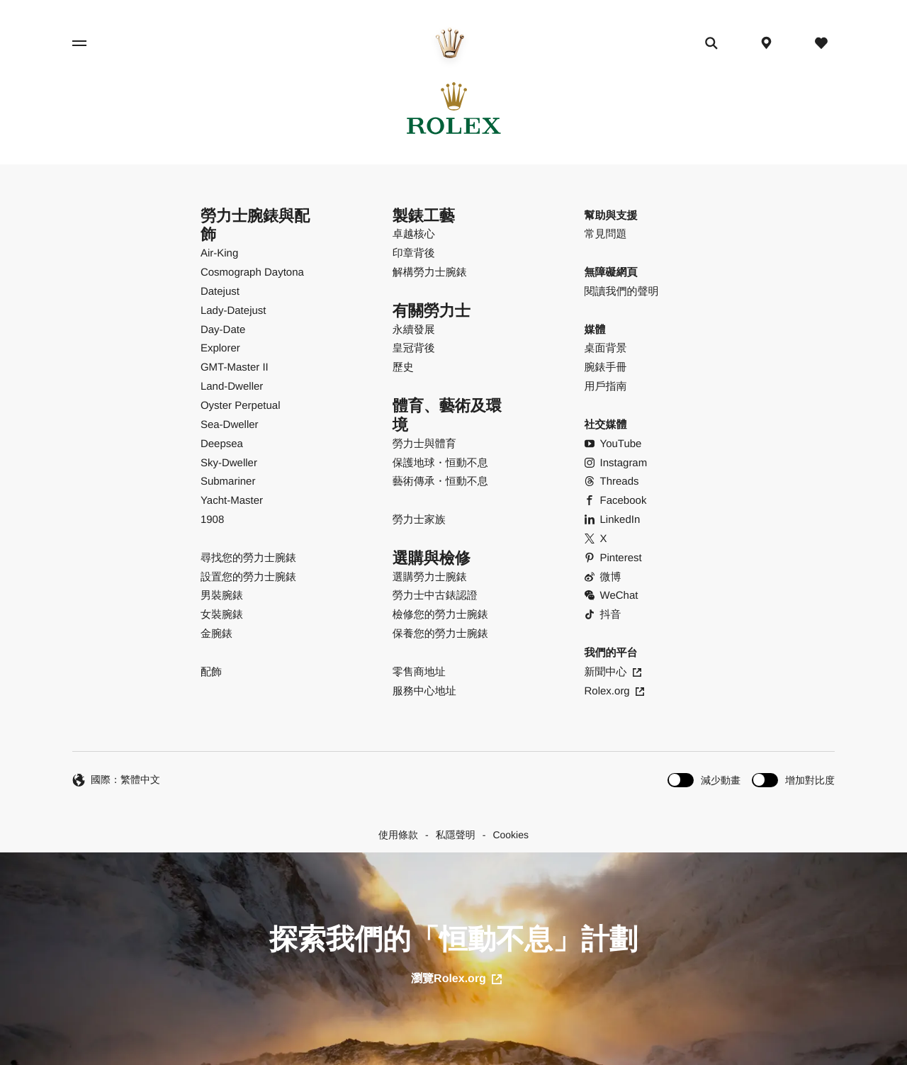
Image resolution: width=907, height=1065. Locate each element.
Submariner (228, 481)
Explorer (220, 348)
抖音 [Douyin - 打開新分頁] (603, 615)
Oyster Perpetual (241, 406)
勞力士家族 (419, 520)
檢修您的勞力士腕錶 (440, 615)
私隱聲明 (455, 834)
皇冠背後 (414, 348)
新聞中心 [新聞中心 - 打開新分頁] (613, 672)
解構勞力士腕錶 (430, 272)
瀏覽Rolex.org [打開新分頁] (456, 979)
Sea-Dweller (230, 425)
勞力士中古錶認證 (435, 596)
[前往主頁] (450, 43)
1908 (212, 520)
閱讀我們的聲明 (622, 292)
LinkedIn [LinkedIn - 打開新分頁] (613, 520)
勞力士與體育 (424, 444)
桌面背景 (606, 348)
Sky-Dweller (229, 463)
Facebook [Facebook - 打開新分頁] (616, 501)
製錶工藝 (424, 216)
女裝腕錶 (222, 615)
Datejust (220, 292)
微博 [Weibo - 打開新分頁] (603, 577)
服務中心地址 (424, 691)
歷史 (403, 367)
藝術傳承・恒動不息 (440, 481)
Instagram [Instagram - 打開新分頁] (616, 463)
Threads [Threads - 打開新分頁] (612, 481)
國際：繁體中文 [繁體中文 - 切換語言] (115, 780)
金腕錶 (216, 634)
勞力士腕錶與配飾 (255, 225)
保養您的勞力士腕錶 (440, 634)
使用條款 (398, 834)
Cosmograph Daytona (252, 272)
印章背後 (414, 253)
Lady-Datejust (233, 311)
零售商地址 (419, 672)
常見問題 (606, 234)
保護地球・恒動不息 (440, 463)
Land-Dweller (232, 387)
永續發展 (414, 330)
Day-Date (223, 330)
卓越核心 (414, 234)
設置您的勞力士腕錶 (248, 577)
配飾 (211, 672)
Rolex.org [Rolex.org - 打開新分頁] (614, 691)
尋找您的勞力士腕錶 (248, 558)
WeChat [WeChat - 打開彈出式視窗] (611, 596)
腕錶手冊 (606, 367)
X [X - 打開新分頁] (596, 539)
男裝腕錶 (222, 596)
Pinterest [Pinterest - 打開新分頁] (613, 558)
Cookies (510, 834)
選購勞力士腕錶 (430, 577)
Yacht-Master (232, 501)
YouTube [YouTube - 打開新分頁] (613, 444)
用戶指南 (606, 387)
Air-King (219, 253)
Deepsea (222, 444)
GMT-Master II (235, 367)
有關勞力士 (432, 311)
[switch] (703, 780)
